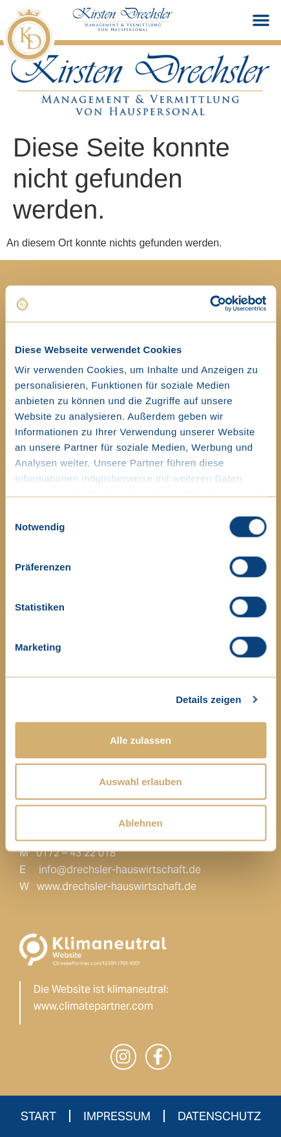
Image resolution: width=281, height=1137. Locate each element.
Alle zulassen (140, 739)
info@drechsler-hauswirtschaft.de (120, 869)
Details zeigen (208, 699)
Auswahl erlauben (140, 780)
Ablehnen (140, 822)
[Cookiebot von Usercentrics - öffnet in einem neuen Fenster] (209, 304)
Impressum (117, 1116)
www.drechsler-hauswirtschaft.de (116, 886)
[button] (261, 20)
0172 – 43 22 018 (76, 853)
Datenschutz (219, 1116)
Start (38, 1116)
